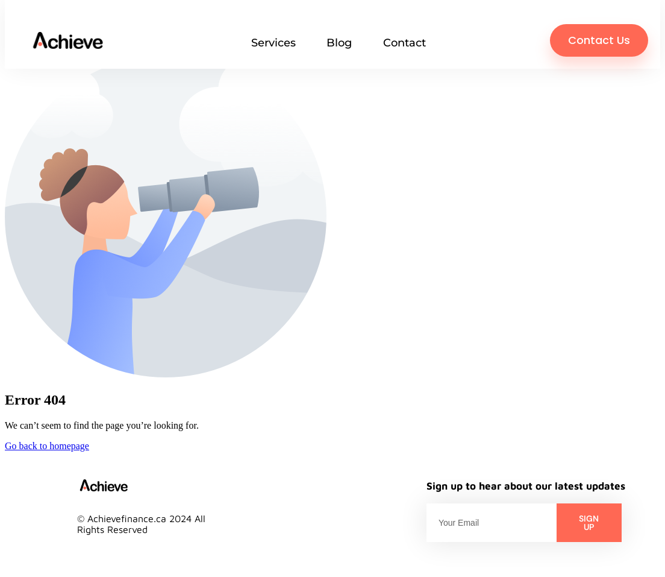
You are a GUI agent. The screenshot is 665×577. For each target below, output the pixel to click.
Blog (339, 42)
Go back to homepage (47, 446)
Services (273, 42)
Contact (404, 42)
